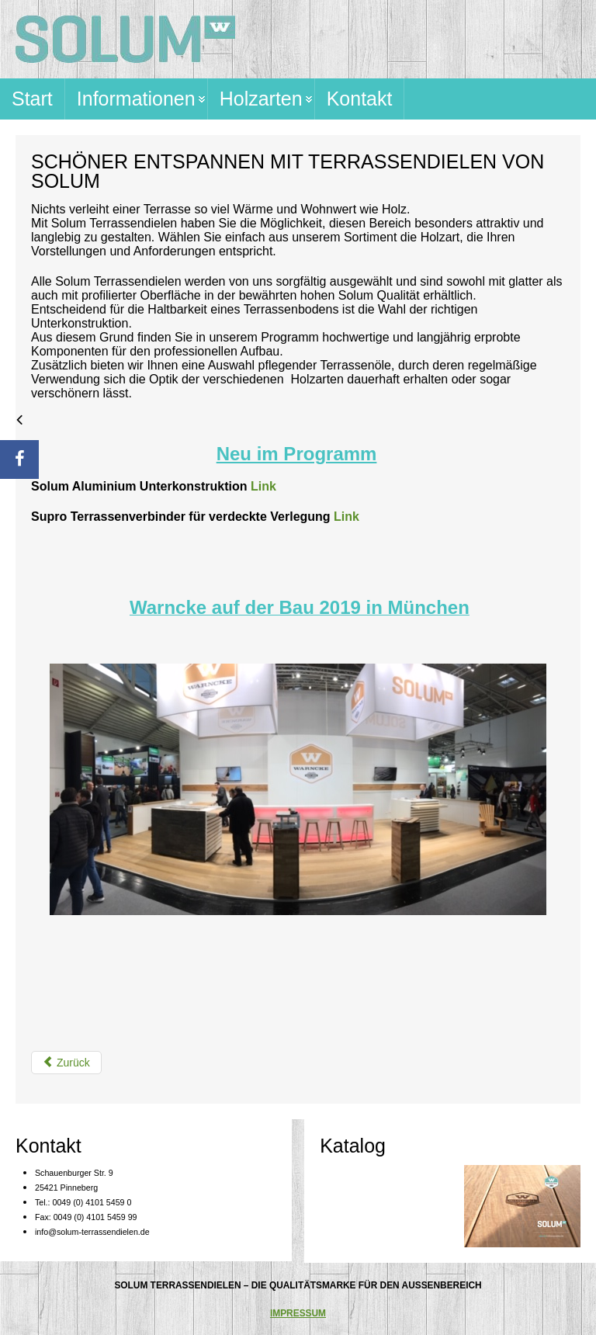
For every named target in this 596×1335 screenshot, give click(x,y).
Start (32, 98)
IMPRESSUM (298, 1313)
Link (263, 486)
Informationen (136, 98)
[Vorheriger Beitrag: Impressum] (66, 1062)
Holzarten (261, 98)
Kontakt (360, 98)
